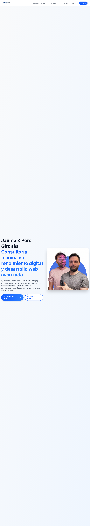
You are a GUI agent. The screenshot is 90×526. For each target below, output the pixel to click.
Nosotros (66, 3)
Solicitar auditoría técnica (12, 297)
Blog (60, 3)
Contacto (83, 3)
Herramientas (52, 3)
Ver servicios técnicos (31, 297)
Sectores (43, 3)
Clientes (74, 3)
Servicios (36, 3)
